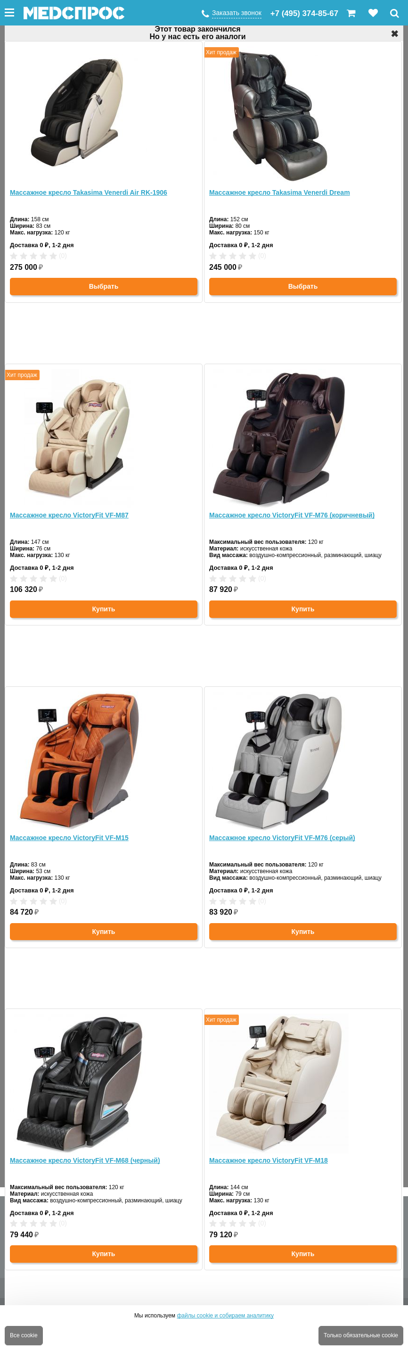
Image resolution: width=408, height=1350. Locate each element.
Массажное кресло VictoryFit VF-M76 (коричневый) (292, 515)
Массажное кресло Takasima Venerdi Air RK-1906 (88, 192)
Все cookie (24, 1335)
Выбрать (104, 286)
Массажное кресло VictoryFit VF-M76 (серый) (282, 838)
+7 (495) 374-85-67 (304, 13)
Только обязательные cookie (361, 1335)
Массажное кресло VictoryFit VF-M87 (69, 515)
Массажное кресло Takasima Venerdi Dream (279, 192)
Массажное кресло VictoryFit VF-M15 (69, 838)
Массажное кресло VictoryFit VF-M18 (268, 1160)
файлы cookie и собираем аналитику (225, 1315)
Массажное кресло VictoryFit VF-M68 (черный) (85, 1160)
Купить (103, 609)
